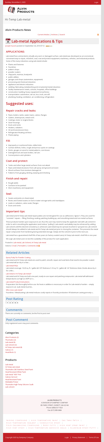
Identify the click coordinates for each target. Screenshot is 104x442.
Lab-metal (17, 242)
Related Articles (17, 252)
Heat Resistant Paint (13, 379)
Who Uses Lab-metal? (14, 290)
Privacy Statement (78, 437)
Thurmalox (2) (10, 340)
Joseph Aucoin (10, 46)
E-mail (14, 246)
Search (62, 34)
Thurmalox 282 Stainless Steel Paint (19, 369)
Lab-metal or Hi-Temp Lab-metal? (18, 274)
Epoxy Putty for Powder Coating (18, 257)
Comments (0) (32, 246)
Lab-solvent (9, 387)
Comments (14, 310)
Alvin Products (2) (12, 337)
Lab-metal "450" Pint (13, 374)
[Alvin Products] (20, 10)
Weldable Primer (11, 382)
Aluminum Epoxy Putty (83, 428)
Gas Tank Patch (70, 420)
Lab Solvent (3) (11, 345)
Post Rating (14, 299)
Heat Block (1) (10, 352)
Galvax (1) (9, 350)
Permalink (22, 246)
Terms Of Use (94, 437)
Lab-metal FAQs (12, 265)
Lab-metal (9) (10, 342)
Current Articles (44, 34)
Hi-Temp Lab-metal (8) (13, 347)
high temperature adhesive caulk (47, 428)
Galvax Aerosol (11, 377)
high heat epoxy (15, 428)
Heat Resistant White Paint (15, 372)
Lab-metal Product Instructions (17, 282)
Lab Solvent (26, 242)
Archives (54, 34)
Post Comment (17, 319)
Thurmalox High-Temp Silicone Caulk (19, 384)
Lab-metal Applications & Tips (37, 41)
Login (96, 2)
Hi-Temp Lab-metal (39, 242)
